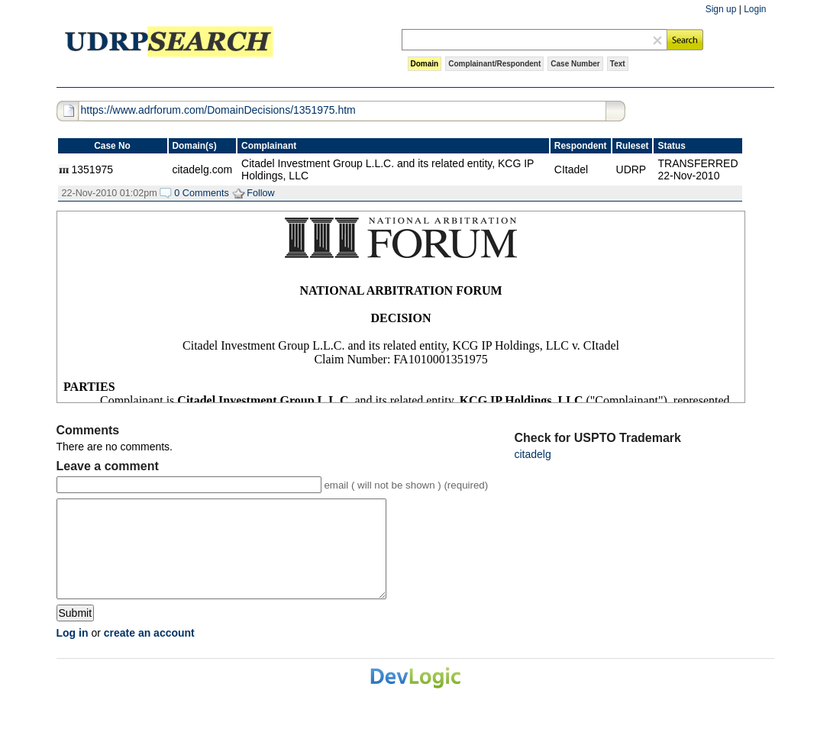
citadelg (533, 454)
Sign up (721, 9)
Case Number (575, 64)
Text (617, 64)
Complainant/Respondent (494, 64)
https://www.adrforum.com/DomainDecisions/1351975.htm (218, 110)
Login (755, 9)
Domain (425, 64)
